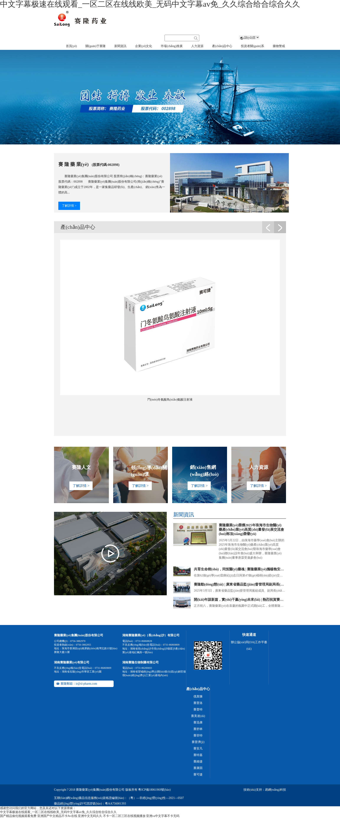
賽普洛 (198, 703)
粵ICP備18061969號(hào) (154, 789)
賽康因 (198, 768)
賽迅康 (198, 722)
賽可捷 (198, 774)
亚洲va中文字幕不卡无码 (162, 816)
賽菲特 (198, 735)
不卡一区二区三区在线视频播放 (124, 816)
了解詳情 (69, 205)
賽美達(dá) (198, 716)
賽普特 (198, 709)
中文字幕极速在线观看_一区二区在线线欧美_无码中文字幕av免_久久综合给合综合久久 (58, 812)
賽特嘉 (198, 755)
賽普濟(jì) (198, 742)
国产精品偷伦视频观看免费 (18, 816)
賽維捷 (198, 761)
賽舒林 (198, 729)
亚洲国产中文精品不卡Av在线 (57, 816)
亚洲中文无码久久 (90, 816)
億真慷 (198, 696)
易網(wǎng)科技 (275, 789)
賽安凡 (198, 748)
